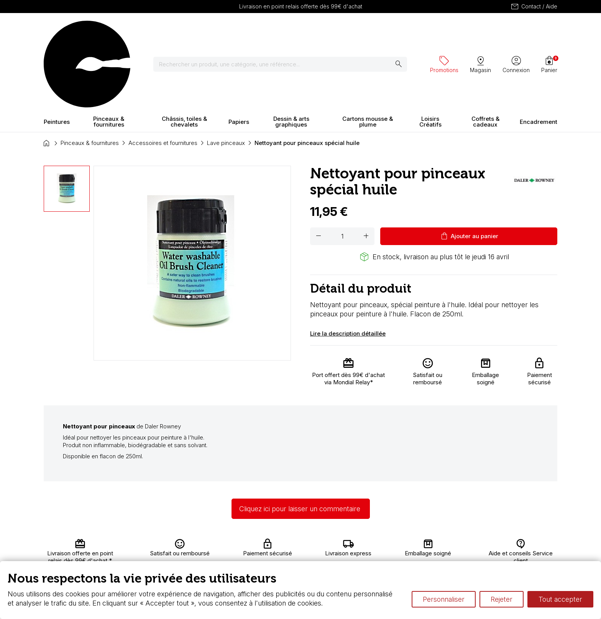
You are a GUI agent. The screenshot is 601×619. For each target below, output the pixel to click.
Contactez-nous (523, 545)
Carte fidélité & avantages (276, 545)
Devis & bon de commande (278, 560)
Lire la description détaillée (348, 266)
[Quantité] (342, 169)
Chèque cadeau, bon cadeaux (282, 552)
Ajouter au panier (469, 168)
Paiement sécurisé (194, 560)
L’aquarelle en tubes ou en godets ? (391, 545)
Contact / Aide (533, 6)
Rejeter (501, 599)
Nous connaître (189, 552)
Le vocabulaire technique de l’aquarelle (395, 552)
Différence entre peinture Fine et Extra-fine (400, 560)
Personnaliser (444, 599)
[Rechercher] (285, 30)
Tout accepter (560, 599)
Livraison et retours (195, 545)
